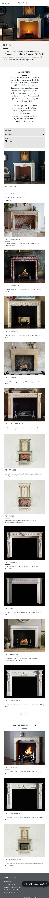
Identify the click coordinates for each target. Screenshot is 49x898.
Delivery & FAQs (9, 884)
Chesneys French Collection (13, 197)
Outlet (11, 141)
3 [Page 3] (25, 714)
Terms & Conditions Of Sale (12, 887)
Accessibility (7, 881)
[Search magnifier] (45, 3)
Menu (4, 4)
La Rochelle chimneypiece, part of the (16, 194)
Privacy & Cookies (9, 892)
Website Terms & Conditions (12, 890)
